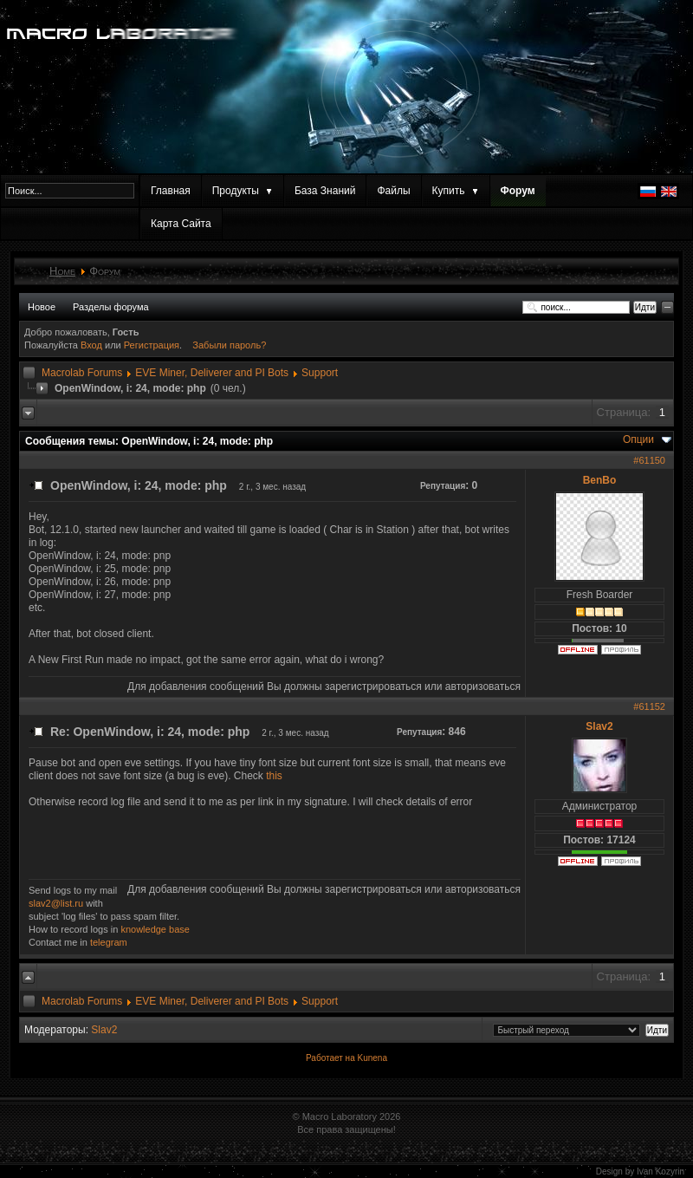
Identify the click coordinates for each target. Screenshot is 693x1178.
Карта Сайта (181, 224)
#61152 (649, 706)
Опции (638, 439)
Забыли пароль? (229, 345)
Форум (518, 191)
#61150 (649, 460)
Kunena (371, 1058)
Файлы (393, 191)
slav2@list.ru (56, 903)
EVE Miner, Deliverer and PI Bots (211, 373)
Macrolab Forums (82, 373)
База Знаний (325, 191)
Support (319, 373)
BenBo (600, 480)
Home (62, 270)
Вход (93, 345)
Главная (171, 191)
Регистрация (151, 345)
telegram (108, 942)
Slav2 (599, 726)
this (274, 776)
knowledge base (155, 929)
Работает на (330, 1058)
